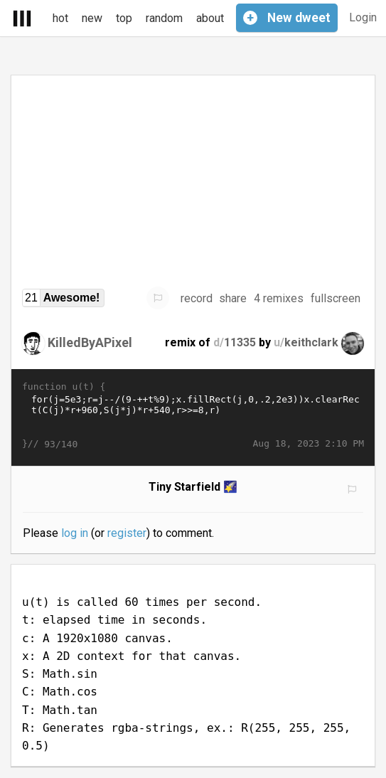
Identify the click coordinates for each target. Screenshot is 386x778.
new (92, 18)
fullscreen (335, 298)
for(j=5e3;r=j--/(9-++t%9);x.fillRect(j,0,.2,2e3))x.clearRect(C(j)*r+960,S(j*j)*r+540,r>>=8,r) (193, 415)
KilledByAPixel (90, 342)
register (126, 533)
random (164, 18)
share (233, 298)
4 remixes (279, 298)
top (124, 18)
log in (74, 533)
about (210, 18)
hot (60, 18)
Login (363, 17)
